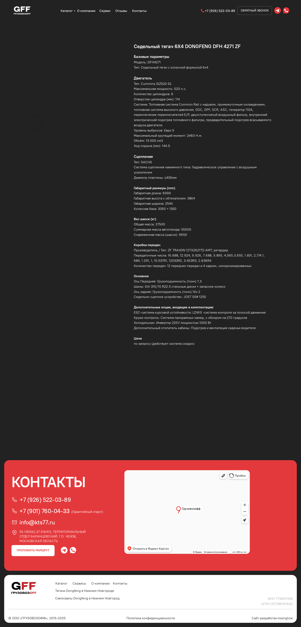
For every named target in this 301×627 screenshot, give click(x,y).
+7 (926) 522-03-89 (220, 11)
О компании (86, 11)
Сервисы (79, 583)
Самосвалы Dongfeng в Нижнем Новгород (87, 598)
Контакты (139, 11)
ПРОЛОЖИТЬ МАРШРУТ (33, 550)
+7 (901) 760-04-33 (44, 511)
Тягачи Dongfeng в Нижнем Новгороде (84, 591)
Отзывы (121, 11)
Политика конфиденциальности (150, 618)
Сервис (105, 11)
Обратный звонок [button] (255, 10)
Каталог (67, 11)
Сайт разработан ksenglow (272, 618)
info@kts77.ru (37, 522)
